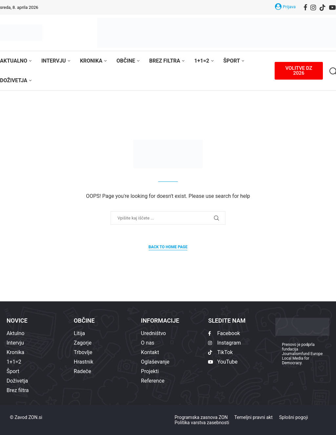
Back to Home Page (168, 247)
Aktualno (13, 61)
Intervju (53, 61)
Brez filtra (164, 61)
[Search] (332, 71)
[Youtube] (332, 7)
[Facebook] (305, 7)
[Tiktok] (322, 7)
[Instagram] (313, 7)
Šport (231, 61)
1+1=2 (201, 61)
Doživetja (13, 80)
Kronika (91, 61)
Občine (125, 61)
